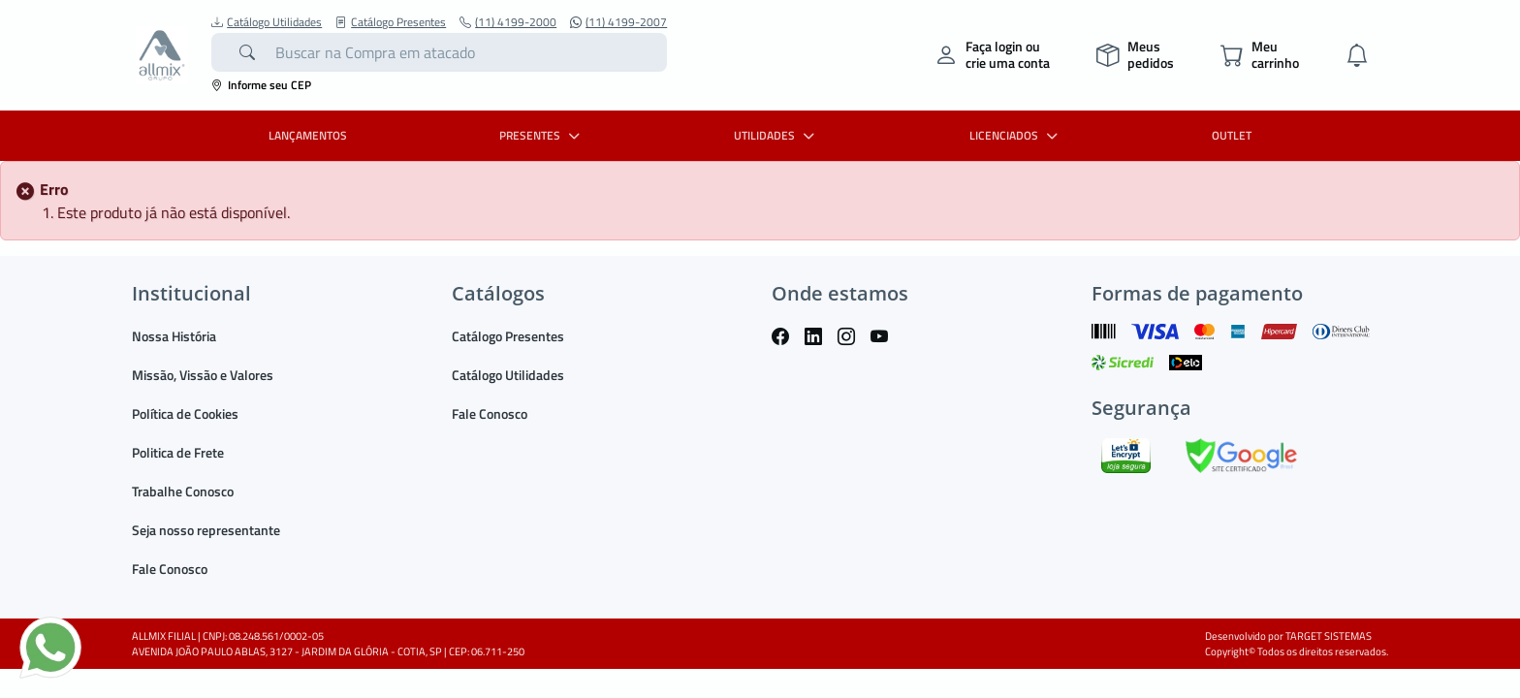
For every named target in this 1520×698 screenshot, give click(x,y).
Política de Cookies (185, 413)
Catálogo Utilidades (266, 22)
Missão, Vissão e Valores (202, 375)
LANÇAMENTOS (308, 135)
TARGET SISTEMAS (1328, 636)
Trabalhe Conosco (183, 491)
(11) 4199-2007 (618, 22)
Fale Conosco (169, 568)
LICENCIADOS (1015, 135)
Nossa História (174, 336)
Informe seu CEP (261, 85)
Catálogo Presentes (390, 22)
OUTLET (1231, 135)
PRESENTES (542, 135)
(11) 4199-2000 (507, 22)
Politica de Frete (178, 452)
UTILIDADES (776, 135)
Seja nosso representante (206, 530)
